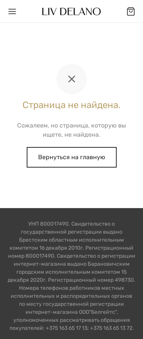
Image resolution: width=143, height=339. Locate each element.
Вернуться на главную (71, 157)
